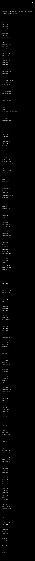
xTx (3, 15)
